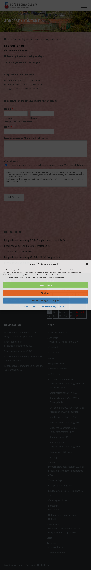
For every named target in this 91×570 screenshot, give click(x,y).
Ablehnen (45, 292)
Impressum (62, 306)
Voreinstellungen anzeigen (45, 300)
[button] (86, 264)
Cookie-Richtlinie (31, 306)
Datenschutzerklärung (47, 306)
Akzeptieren (45, 285)
